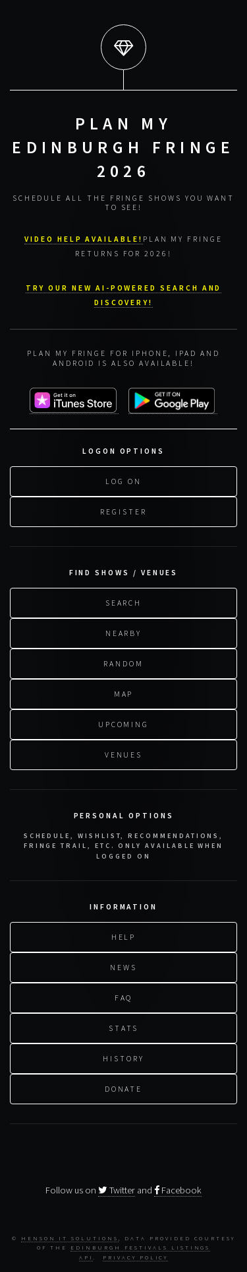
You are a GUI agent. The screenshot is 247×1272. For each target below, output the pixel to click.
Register (123, 510)
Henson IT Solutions (70, 1238)
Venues (124, 753)
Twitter (116, 1190)
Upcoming (123, 723)
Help (123, 935)
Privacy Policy (135, 1257)
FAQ (124, 996)
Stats (123, 1027)
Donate (124, 1087)
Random (123, 662)
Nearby (123, 632)
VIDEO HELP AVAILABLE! (83, 238)
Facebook (178, 1190)
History (123, 1057)
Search (123, 601)
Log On (123, 480)
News (123, 966)
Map (124, 692)
